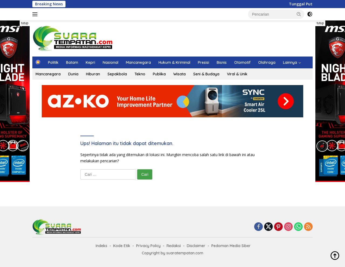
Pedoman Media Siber (231, 245)
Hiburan (93, 74)
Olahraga (266, 62)
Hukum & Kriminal (174, 62)
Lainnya (290, 62)
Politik (53, 62)
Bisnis (222, 62)
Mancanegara (138, 62)
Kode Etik (121, 245)
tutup (24, 23)
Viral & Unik (237, 74)
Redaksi (174, 245)
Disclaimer (196, 245)
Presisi (203, 62)
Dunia (73, 74)
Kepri (90, 62)
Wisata (179, 74)
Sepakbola (117, 74)
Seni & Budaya (206, 74)
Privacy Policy (148, 245)
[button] (299, 14)
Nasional (110, 62)
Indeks (101, 245)
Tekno (139, 74)
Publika (159, 74)
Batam (72, 62)
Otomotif (242, 62)
